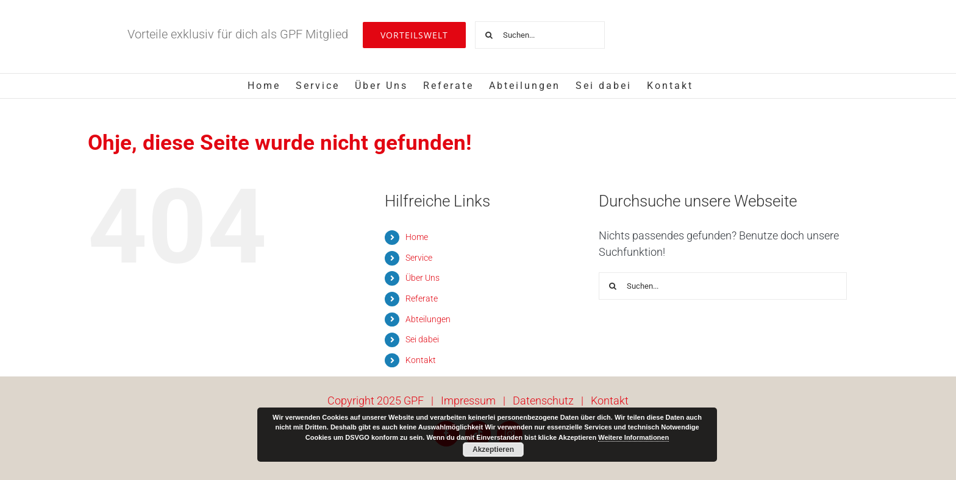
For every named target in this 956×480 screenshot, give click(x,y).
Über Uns (422, 278)
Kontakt (420, 360)
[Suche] (488, 35)
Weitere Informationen (633, 437)
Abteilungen (428, 319)
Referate (421, 298)
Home (416, 237)
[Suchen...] (540, 35)
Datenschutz (543, 400)
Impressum (468, 400)
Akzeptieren (493, 449)
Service (418, 258)
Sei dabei (422, 339)
